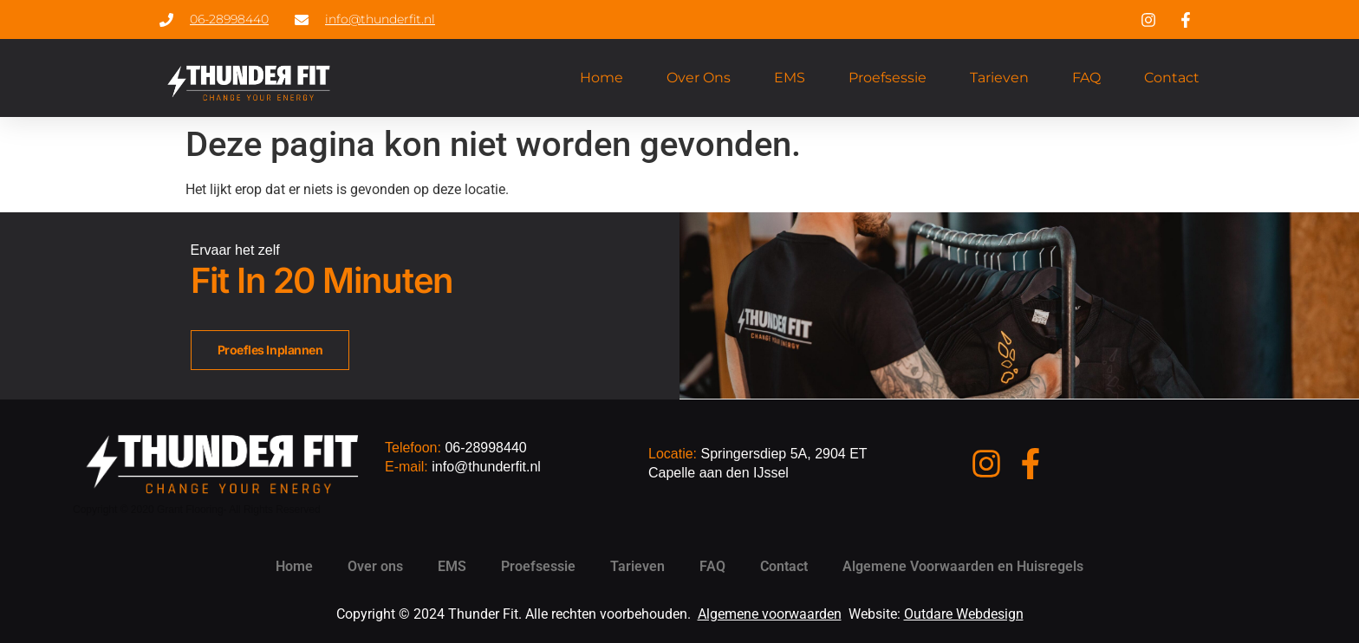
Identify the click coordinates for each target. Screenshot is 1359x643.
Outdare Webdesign (964, 614)
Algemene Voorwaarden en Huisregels (962, 566)
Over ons (698, 77)
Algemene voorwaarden (770, 614)
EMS (789, 77)
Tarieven (999, 77)
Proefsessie (888, 77)
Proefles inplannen (270, 349)
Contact (1172, 77)
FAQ (1086, 77)
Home (601, 77)
